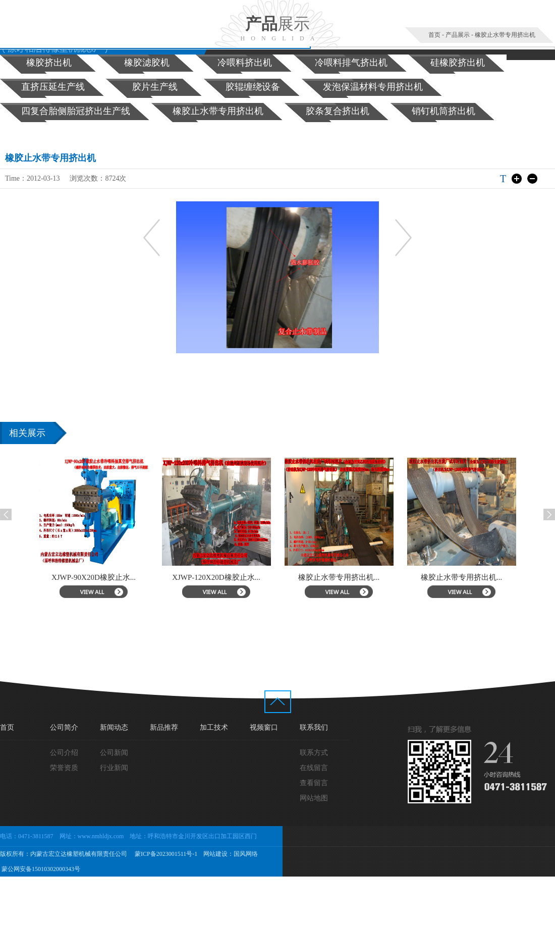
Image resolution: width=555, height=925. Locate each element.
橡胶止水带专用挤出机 (505, 34)
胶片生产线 (155, 87)
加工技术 (214, 727)
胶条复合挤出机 (337, 111)
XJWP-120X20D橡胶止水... (225, 577)
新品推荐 (164, 727)
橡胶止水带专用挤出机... (347, 577)
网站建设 (215, 853)
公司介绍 (64, 752)
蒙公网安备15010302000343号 (40, 869)
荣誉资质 (64, 768)
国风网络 (246, 853)
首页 (434, 34)
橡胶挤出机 (49, 63)
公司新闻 (114, 752)
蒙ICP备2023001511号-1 (165, 853)
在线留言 (314, 768)
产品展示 (458, 34)
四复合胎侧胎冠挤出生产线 (75, 111)
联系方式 (314, 752)
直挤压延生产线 (53, 87)
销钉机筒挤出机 (443, 111)
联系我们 (314, 727)
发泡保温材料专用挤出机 (373, 87)
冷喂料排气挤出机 (351, 63)
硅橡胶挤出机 (457, 63)
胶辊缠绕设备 (253, 87)
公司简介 (64, 727)
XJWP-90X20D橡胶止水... (103, 577)
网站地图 (314, 798)
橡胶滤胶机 (147, 63)
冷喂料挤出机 (244, 63)
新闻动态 (114, 727)
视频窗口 (264, 727)
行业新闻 (114, 768)
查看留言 (314, 783)
